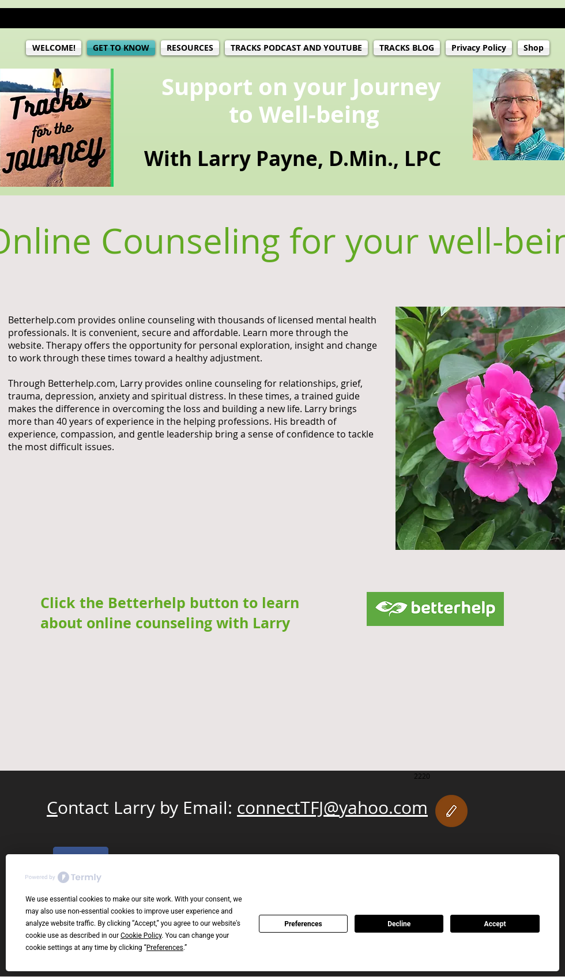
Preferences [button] (164, 948)
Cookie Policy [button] (140, 935)
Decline (398, 924)
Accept (495, 924)
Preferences (303, 924)
